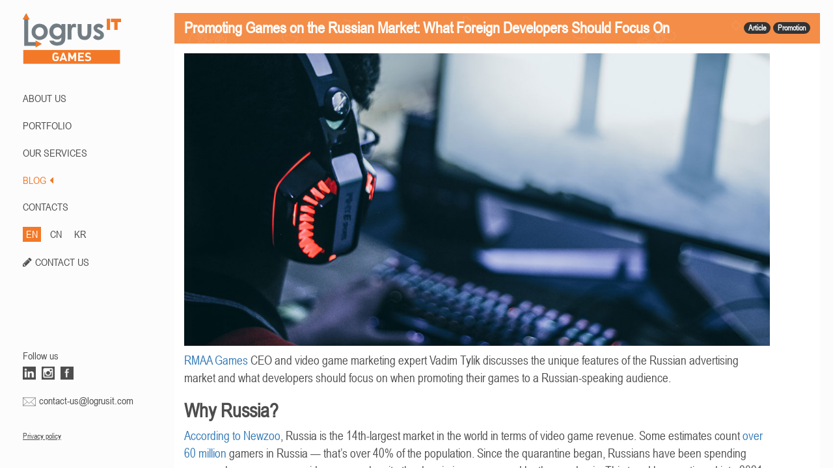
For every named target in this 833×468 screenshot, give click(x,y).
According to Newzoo (232, 436)
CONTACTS (45, 207)
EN (32, 234)
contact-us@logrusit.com (86, 400)
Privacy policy (42, 436)
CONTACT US (62, 262)
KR (80, 234)
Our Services (55, 153)
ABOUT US (44, 98)
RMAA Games (216, 360)
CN (56, 234)
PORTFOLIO (47, 125)
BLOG (38, 180)
